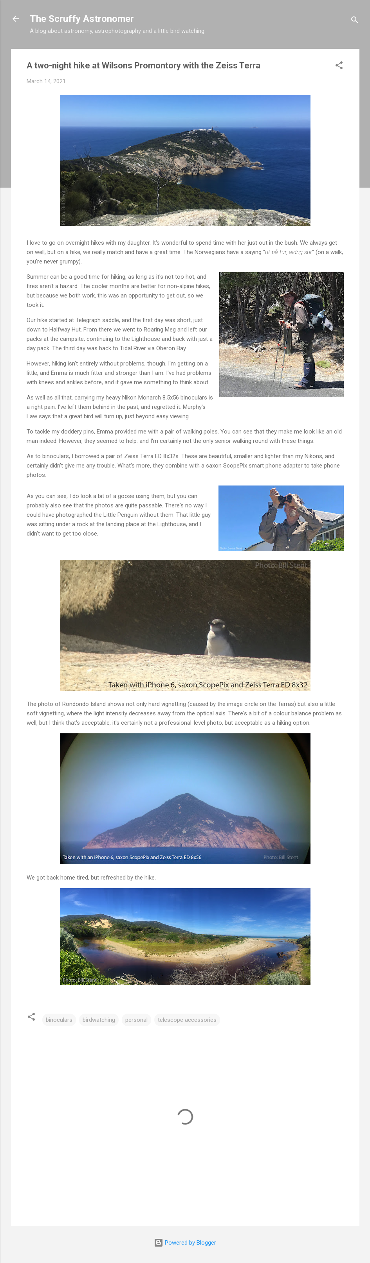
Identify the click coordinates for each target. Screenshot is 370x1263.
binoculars (59, 1019)
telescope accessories (187, 1019)
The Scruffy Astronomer (82, 18)
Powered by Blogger (185, 1242)
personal (136, 1019)
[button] (339, 67)
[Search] (354, 21)
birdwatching (99, 1019)
